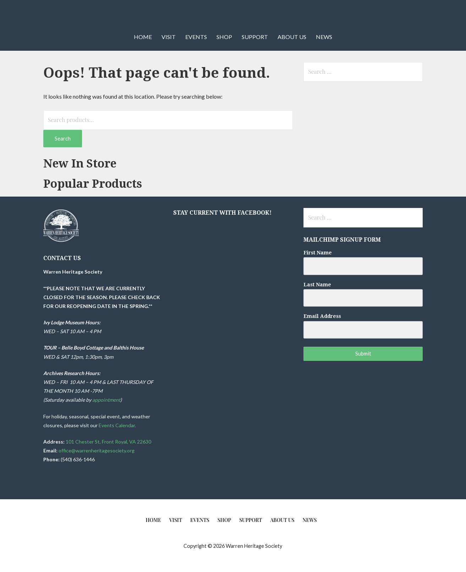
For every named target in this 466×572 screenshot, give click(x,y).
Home (143, 36)
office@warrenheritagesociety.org (97, 450)
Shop (224, 36)
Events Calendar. (118, 425)
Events (196, 36)
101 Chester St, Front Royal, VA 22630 (108, 442)
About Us (292, 36)
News (324, 36)
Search (63, 138)
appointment (106, 400)
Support (255, 36)
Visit (168, 36)
